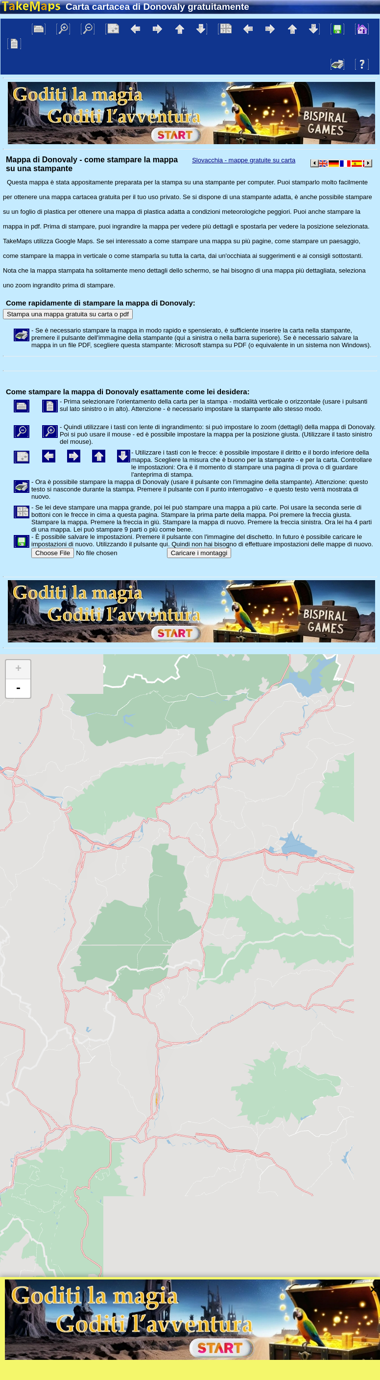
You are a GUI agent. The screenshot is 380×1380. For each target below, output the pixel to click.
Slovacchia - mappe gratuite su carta (243, 160)
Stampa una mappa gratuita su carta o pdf (68, 314)
